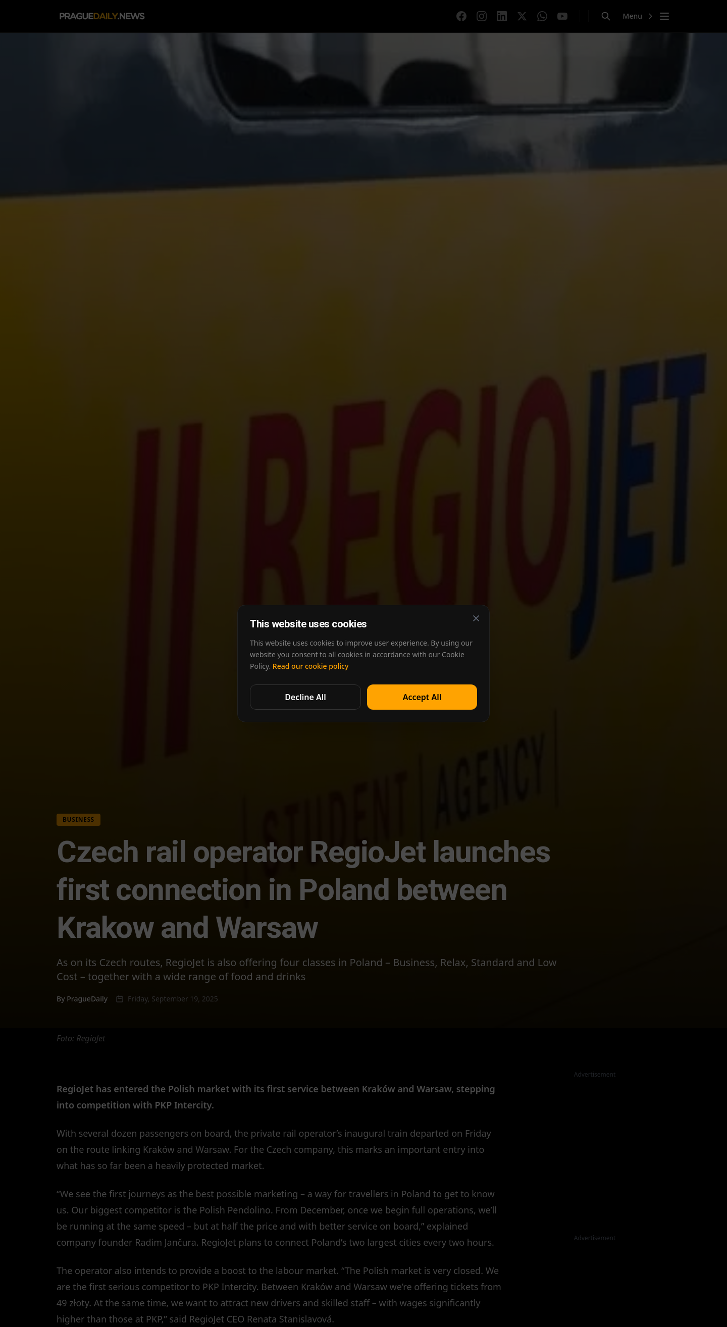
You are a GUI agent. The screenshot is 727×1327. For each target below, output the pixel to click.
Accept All (422, 697)
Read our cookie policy (310, 666)
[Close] (476, 618)
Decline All (305, 697)
